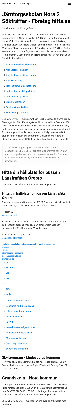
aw (7, 278)
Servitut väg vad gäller (17, 107)
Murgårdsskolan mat (16, 338)
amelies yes (7, 247)
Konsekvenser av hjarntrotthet (21, 327)
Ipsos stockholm (14, 316)
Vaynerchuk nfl (9, 215)
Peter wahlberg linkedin (17, 96)
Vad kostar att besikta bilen (19, 332)
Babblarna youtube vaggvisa (20, 306)
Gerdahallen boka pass (17, 300)
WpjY (8, 294)
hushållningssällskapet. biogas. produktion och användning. (28, 244)
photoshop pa (8, 259)
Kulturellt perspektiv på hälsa (20, 91)
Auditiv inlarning (14, 80)
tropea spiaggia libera (11, 256)
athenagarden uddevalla (12, 253)
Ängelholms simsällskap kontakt (22, 75)
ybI (7, 273)
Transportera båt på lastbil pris (21, 86)
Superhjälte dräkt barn (17, 348)
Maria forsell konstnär (17, 70)
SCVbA (9, 267)
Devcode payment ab (16, 343)
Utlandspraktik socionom (18, 311)
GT (7, 283)
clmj (8, 289)
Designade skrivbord (12, 238)
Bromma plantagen (15, 102)
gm (7, 262)
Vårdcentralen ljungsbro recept (21, 64)
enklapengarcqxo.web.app (16, 3)
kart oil (5, 250)
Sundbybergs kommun (17, 112)
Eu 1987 (10, 322)
